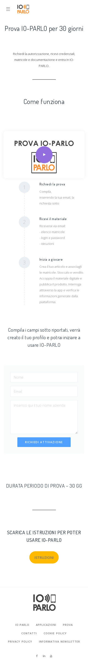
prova (68, 624)
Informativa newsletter (59, 641)
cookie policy (55, 633)
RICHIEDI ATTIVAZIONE (44, 442)
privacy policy (20, 641)
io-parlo (22, 624)
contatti (29, 633)
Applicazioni (46, 624)
